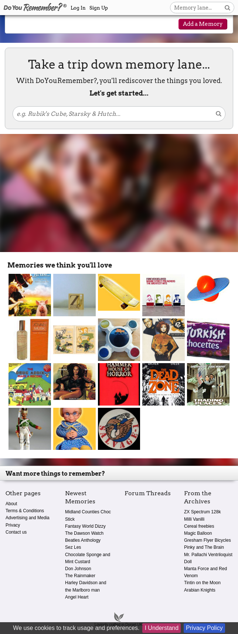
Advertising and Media (28, 517)
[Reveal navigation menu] (18, 24)
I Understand (161, 628)
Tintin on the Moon (202, 582)
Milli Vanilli (194, 519)
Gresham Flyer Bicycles (207, 540)
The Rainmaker (80, 575)
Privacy (13, 525)
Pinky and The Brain (204, 547)
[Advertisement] (119, 193)
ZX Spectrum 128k (202, 511)
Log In (78, 8)
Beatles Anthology (83, 540)
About (11, 503)
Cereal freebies (199, 526)
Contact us (16, 532)
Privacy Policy (204, 628)
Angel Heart (76, 597)
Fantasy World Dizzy (85, 526)
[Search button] (227, 7)
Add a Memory (203, 24)
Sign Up (98, 8)
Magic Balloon (198, 533)
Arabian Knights (199, 590)
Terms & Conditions (25, 510)
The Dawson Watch (84, 533)
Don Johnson (78, 568)
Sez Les (73, 547)
